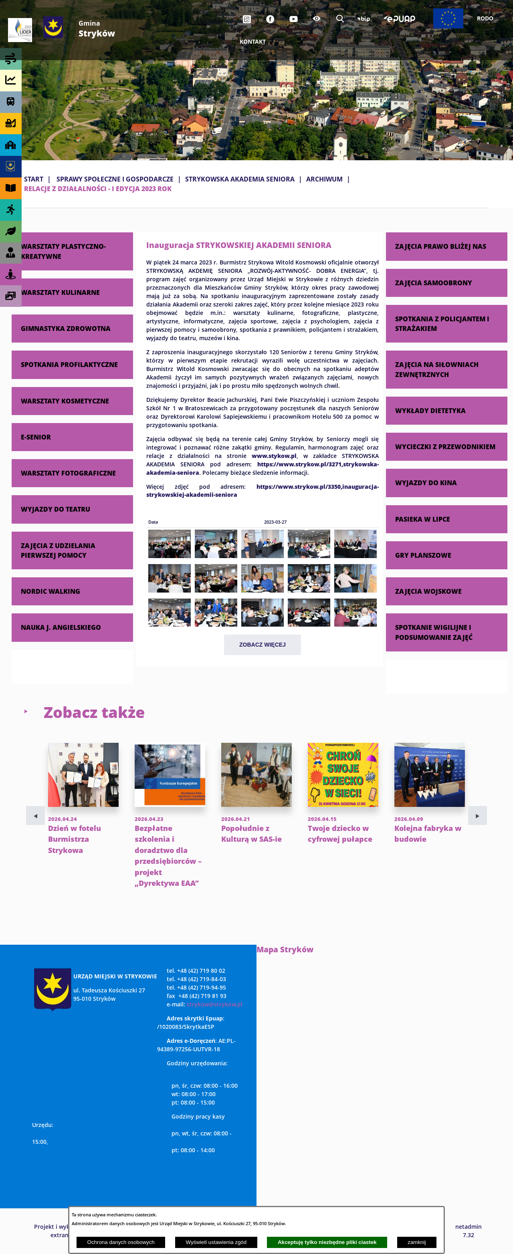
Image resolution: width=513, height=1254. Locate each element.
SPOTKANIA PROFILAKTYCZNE (69, 364)
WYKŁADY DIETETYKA (430, 410)
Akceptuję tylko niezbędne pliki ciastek (327, 1242)
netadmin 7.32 (468, 1231)
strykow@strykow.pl (214, 1004)
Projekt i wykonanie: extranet (62, 1231)
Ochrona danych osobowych (121, 1242)
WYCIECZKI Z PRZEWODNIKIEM (445, 446)
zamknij (417, 1242)
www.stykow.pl (274, 456)
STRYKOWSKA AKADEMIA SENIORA (240, 179)
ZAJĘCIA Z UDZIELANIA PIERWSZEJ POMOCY (58, 550)
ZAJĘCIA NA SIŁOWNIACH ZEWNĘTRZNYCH (437, 369)
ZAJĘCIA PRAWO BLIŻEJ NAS (440, 246)
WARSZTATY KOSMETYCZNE (65, 400)
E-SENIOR (36, 437)
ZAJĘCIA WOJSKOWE (428, 591)
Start (33, 179)
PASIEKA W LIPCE (422, 519)
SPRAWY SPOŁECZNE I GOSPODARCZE (115, 179)
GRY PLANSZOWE (423, 555)
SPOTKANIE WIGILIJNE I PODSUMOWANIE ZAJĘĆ (434, 632)
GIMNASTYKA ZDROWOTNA (66, 328)
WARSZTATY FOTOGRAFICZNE (68, 473)
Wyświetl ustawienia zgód (216, 1242)
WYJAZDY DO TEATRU (55, 509)
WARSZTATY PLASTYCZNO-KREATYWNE (63, 251)
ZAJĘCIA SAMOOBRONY (433, 282)
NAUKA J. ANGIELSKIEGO (61, 627)
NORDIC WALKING (50, 591)
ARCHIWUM (324, 179)
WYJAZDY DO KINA (426, 482)
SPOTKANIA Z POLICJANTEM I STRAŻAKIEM (442, 323)
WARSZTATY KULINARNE (60, 292)
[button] (169, 556)
